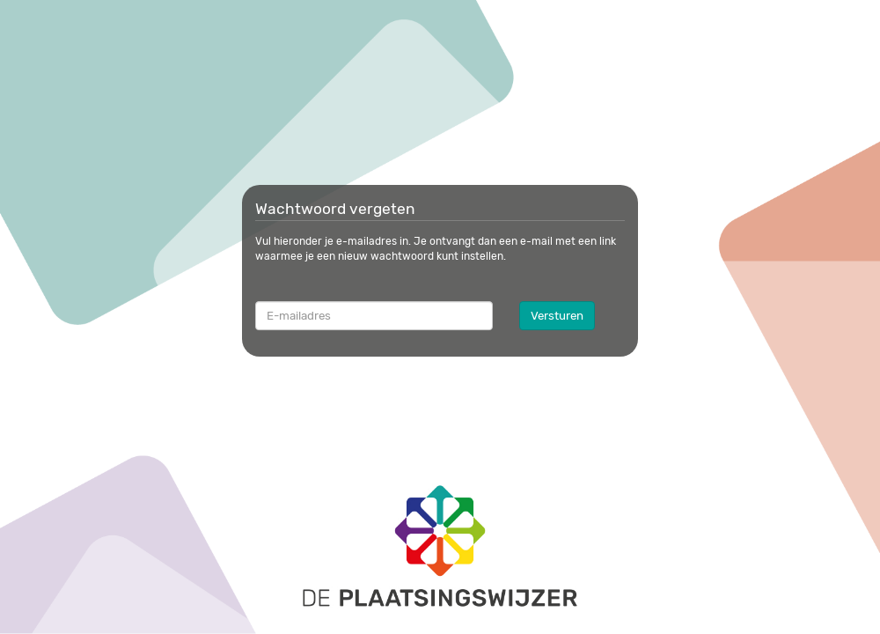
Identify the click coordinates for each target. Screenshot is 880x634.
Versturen (557, 315)
